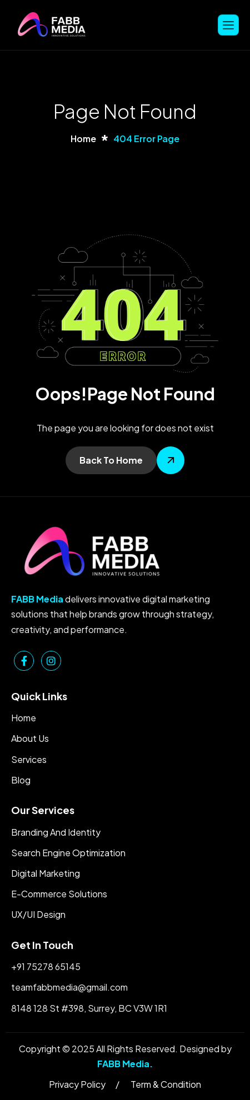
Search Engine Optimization (68, 852)
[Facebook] (24, 661)
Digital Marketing (45, 873)
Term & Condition (166, 1084)
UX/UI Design (38, 914)
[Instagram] (51, 661)
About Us (30, 738)
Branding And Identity (56, 832)
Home (23, 718)
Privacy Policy (77, 1084)
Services (29, 759)
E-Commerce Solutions (59, 894)
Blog (21, 780)
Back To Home (111, 460)
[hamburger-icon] (228, 24)
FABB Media (123, 1063)
